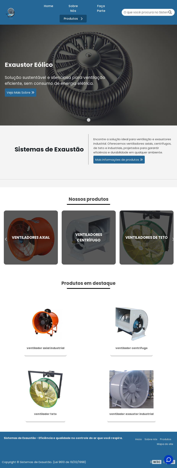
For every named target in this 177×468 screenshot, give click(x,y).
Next (172, 237)
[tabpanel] (88, 75)
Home (48, 6)
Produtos (74, 18)
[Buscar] (170, 12)
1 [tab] (89, 121)
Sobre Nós (73, 8)
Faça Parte (101, 8)
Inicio (138, 439)
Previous (5, 237)
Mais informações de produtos (117, 160)
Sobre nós (151, 439)
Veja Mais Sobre (18, 93)
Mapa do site (165, 444)
